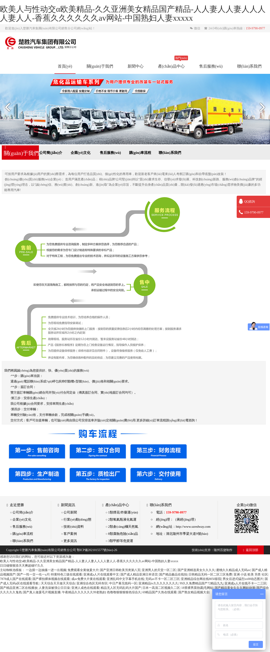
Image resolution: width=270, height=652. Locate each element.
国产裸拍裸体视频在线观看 (51, 578)
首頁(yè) (65, 66)
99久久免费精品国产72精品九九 (201, 583)
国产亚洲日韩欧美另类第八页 (120, 570)
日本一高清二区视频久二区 (161, 587)
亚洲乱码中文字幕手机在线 (125, 578)
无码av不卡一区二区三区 (162, 578)
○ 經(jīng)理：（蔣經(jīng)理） (174, 519)
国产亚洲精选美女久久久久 (196, 570)
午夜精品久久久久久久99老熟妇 (84, 592)
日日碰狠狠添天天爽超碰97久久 (22, 565)
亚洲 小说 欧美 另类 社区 (251, 574)
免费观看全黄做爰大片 (83, 570)
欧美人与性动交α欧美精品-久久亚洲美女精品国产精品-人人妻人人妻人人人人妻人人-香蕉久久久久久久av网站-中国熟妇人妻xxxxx (89, 561)
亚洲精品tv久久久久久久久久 (158, 583)
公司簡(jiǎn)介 (50, 152)
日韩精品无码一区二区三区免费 (210, 574)
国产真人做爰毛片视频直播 (41, 592)
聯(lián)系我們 (249, 66)
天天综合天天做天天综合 (58, 583)
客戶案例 (70, 533)
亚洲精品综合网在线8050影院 (201, 578)
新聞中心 (136, 66)
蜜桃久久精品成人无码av (233, 570)
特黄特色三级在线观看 (66, 574)
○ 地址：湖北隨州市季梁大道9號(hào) (179, 533)
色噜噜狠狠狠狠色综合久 (124, 592)
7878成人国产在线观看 (15, 578)
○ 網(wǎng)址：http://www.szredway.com (180, 526)
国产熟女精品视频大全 (193, 592)
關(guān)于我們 (100, 66)
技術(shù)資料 (74, 526)
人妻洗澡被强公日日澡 (54, 587)
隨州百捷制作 (223, 549)
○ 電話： (169, 512)
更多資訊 (70, 540)
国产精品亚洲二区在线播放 (18, 587)
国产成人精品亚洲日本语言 (139, 574)
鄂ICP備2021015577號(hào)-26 (97, 549)
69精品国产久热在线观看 (159, 592)
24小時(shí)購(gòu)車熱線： (234, 28)
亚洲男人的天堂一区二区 (159, 570)
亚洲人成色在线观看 (85, 587)
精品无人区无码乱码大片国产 (121, 587)
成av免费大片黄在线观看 (88, 578)
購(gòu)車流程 (140, 152)
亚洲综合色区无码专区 (92, 583)
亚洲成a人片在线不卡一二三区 (245, 583)
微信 (195, 28)
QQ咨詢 (247, 201)
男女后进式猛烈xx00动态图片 (243, 578)
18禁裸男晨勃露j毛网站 (197, 587)
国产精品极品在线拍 (173, 574)
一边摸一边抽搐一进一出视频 (46, 570)
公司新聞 (70, 512)
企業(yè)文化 (81, 152)
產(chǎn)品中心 (171, 66)
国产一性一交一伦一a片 (33, 574)
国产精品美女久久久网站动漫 (235, 587)
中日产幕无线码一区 (123, 583)
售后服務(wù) (211, 66)
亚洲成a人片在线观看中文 (101, 574)
